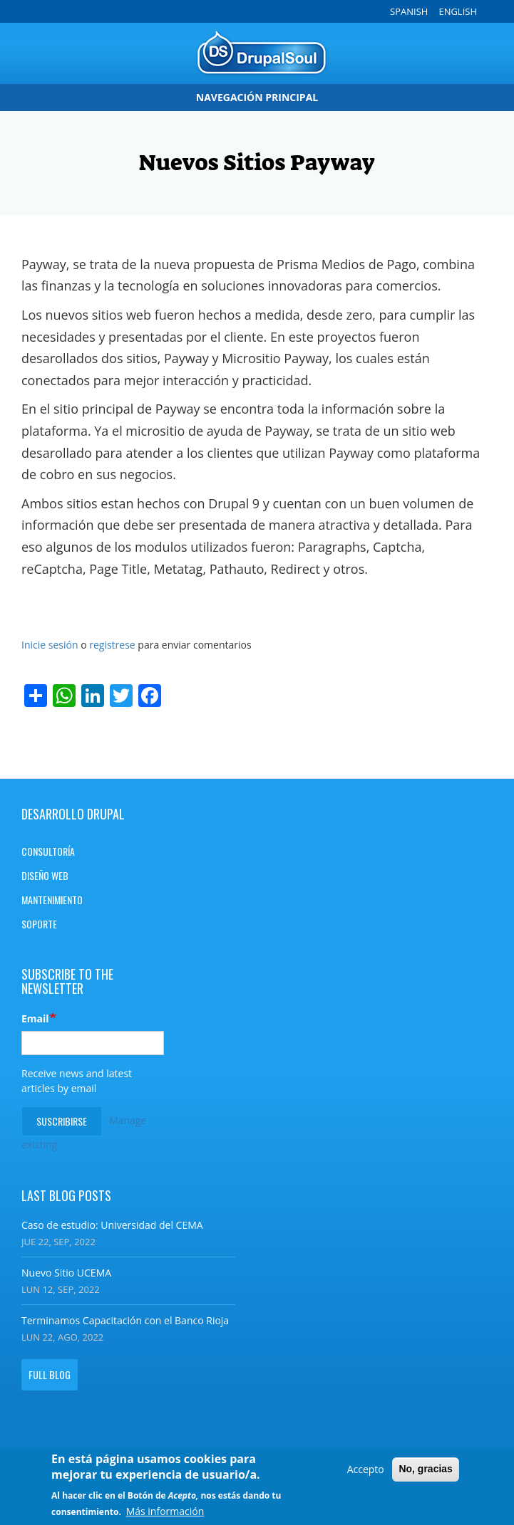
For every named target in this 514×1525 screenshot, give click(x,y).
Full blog (50, 1374)
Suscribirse (61, 1120)
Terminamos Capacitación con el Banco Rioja (125, 1320)
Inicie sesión (49, 644)
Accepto (365, 1470)
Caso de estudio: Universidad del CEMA (112, 1225)
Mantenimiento (52, 899)
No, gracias (425, 1470)
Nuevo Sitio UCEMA (66, 1272)
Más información (165, 1513)
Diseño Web (44, 875)
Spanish (409, 11)
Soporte (39, 923)
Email (35, 1018)
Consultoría (48, 851)
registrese (112, 644)
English (457, 11)
